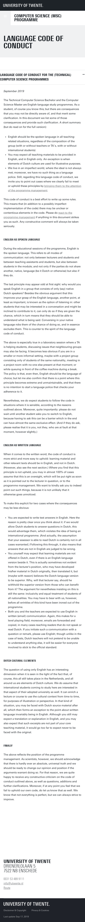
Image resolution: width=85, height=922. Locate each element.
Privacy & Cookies (40, 910)
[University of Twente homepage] (23, 5)
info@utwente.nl (13, 883)
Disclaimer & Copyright (15, 910)
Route (7, 888)
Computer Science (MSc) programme (38, 18)
